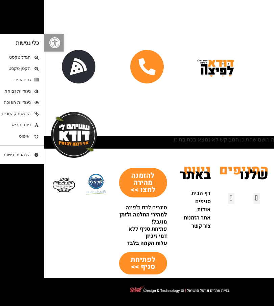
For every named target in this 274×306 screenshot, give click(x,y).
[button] (9, 43)
